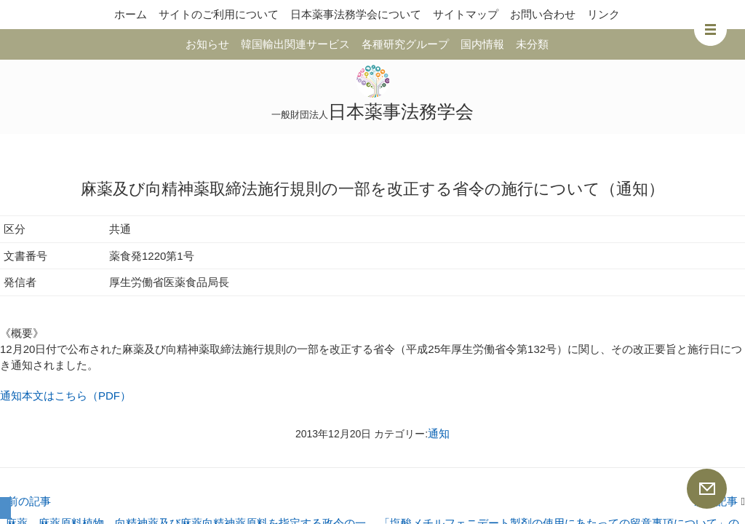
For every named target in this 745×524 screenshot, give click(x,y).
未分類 (532, 44)
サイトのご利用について (219, 14)
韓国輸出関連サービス (295, 44)
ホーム (130, 14)
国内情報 (482, 44)
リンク (603, 14)
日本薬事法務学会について (355, 14)
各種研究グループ (405, 44)
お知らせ (207, 44)
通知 (439, 433)
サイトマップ (465, 14)
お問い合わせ (542, 14)
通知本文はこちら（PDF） (65, 395)
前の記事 (25, 501)
